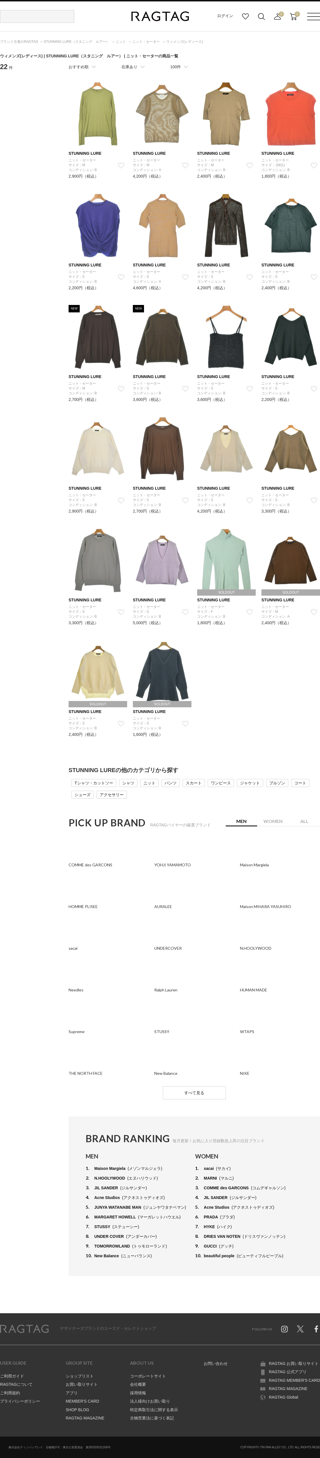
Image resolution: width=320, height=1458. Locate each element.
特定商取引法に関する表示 (154, 1409)
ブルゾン (277, 783)
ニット (149, 783)
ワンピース (221, 783)
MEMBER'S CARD (82, 1401)
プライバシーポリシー (20, 1401)
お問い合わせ (216, 1363)
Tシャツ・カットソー (94, 783)
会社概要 (138, 1384)
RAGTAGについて (16, 1384)
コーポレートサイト (148, 1376)
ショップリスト (80, 1376)
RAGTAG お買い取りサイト (294, 1363)
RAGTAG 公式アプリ (288, 1371)
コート (300, 783)
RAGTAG (24, 1329)
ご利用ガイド (12, 1376)
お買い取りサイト (82, 1384)
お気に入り (245, 16)
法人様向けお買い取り (150, 1401)
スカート (194, 783)
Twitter (300, 1329)
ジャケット (250, 783)
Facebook (316, 1329)
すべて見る (194, 1093)
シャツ (128, 783)
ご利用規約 (10, 1393)
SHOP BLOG (77, 1409)
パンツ (171, 783)
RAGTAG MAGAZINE (85, 1418)
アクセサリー (112, 794)
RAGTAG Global (283, 1397)
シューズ (83, 794)
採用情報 (138, 1393)
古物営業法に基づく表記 (152, 1418)
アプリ (72, 1393)
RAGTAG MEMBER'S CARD (294, 1380)
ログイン (225, 15)
